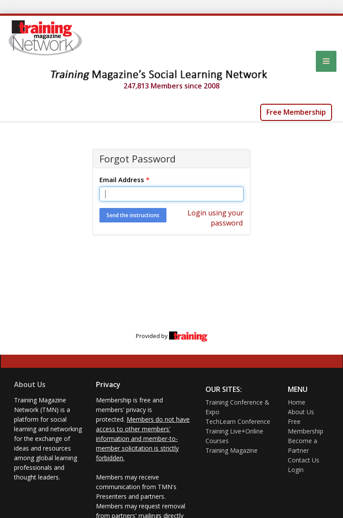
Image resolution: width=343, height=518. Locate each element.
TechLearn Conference (237, 421)
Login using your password (215, 218)
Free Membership (296, 112)
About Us (30, 384)
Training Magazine (231, 450)
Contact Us (303, 460)
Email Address (124, 179)
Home (296, 402)
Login (296, 469)
